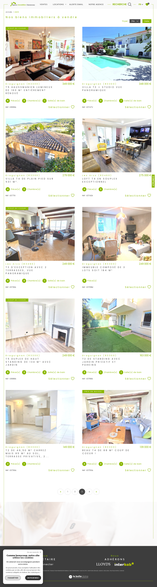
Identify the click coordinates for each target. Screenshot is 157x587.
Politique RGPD (114, 570)
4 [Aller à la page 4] (89, 491)
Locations (58, 4)
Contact (153, 181)
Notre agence (96, 4)
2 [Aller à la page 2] (74, 491)
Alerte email (76, 4)
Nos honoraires (74, 570)
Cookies (121, 570)
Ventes (43, 4)
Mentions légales (93, 570)
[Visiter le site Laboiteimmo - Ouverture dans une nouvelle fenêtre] (78, 579)
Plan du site (83, 570)
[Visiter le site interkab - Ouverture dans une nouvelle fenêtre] (124, 564)
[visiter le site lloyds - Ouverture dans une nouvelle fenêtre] (103, 564)
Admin (101, 570)
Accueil (9, 12)
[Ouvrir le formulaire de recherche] (122, 4)
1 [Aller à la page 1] (67, 491)
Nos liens (106, 570)
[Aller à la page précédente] (60, 492)
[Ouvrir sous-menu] (66, 4)
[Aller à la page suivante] (96, 492)
